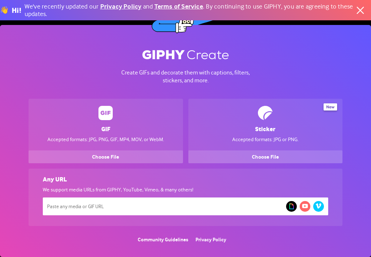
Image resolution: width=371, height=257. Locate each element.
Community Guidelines (163, 240)
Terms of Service (178, 6)
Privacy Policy (121, 6)
